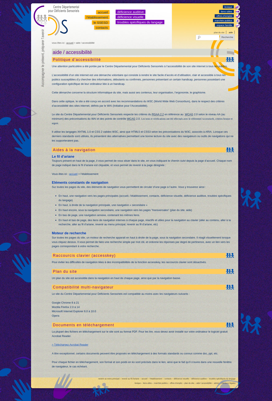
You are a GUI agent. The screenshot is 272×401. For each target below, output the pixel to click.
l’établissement (97, 17)
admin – (217, 383)
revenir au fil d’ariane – (131, 379)
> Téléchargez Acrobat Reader (70, 344)
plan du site (219, 32)
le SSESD (101, 22)
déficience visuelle (130, 17)
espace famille (224, 25)
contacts (102, 27)
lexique (228, 7)
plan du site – (190, 383)
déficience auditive (130, 12)
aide (231, 32)
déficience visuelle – (182, 379)
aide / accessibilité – (204, 383)
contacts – (168, 379)
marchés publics (223, 20)
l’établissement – (157, 379)
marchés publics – (161, 383)
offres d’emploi (224, 16)
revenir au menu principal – (109, 379)
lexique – (138, 383)
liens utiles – (148, 383)
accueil (103, 12)
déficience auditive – (199, 379)
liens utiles (226, 11)
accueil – (145, 379)
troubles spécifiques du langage (140, 22)
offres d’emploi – (177, 383)
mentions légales (228, 383)
